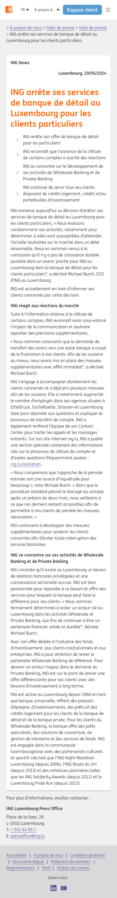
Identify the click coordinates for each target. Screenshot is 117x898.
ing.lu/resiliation (26, 464)
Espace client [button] (82, 10)
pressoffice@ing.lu (28, 836)
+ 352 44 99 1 (23, 829)
